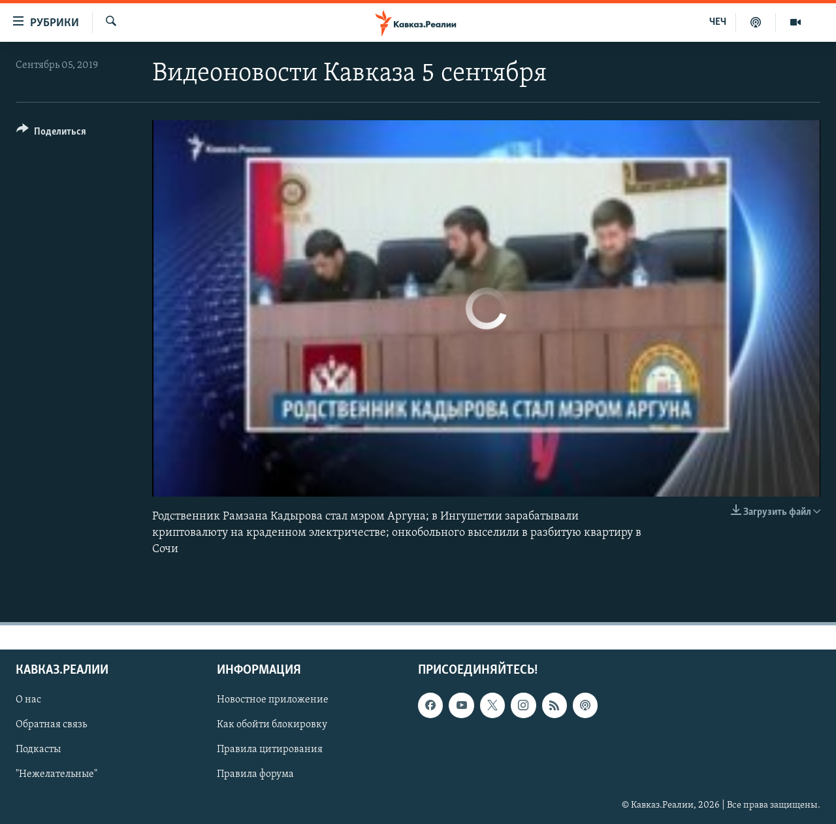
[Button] (51, 133)
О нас (28, 700)
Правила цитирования (270, 750)
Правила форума (255, 775)
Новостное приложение (273, 700)
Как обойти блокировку (272, 725)
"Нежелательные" (56, 775)
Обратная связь (51, 725)
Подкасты (38, 750)
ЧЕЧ (717, 22)
